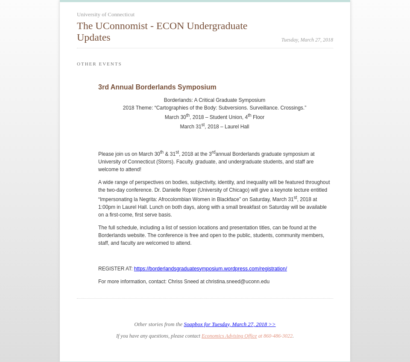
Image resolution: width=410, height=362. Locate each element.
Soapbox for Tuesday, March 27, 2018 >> (229, 324)
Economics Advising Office (229, 336)
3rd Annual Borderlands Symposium (157, 87)
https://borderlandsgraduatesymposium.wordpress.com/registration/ (210, 269)
